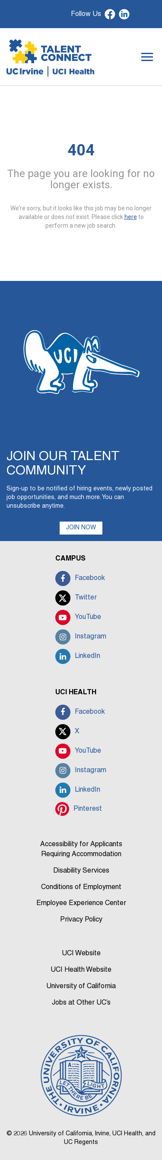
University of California (81, 986)
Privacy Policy (81, 920)
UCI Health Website (81, 970)
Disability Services (81, 871)
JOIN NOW (81, 528)
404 (81, 150)
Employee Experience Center (81, 903)
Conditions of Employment (81, 887)
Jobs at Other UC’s (81, 1003)
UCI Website (81, 954)
